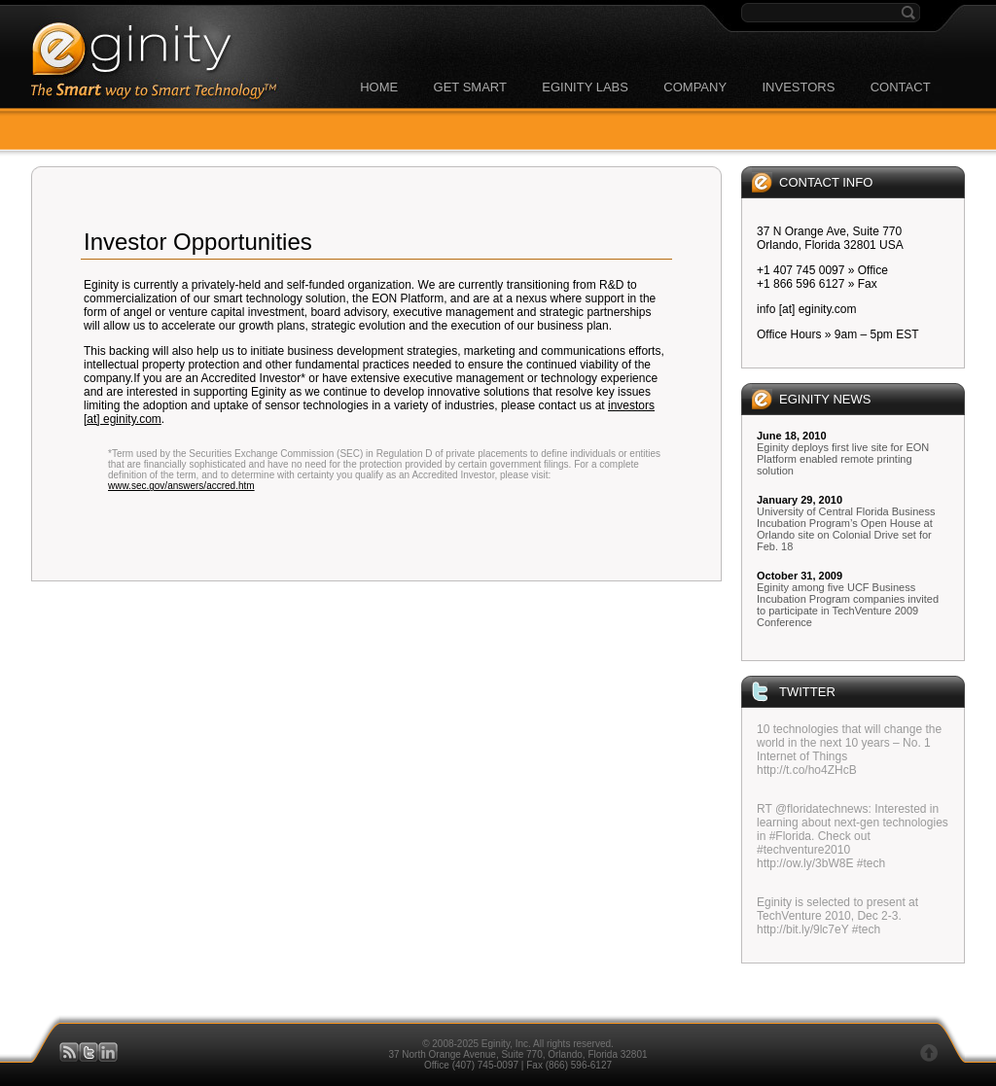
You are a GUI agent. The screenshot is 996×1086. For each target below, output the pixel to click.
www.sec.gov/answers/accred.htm (181, 485)
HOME (379, 87)
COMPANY (695, 87)
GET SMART (470, 87)
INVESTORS (798, 87)
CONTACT (901, 87)
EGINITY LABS (585, 87)
